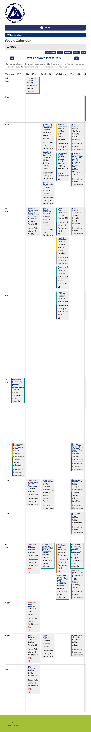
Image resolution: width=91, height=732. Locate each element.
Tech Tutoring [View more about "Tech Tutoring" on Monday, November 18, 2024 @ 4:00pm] (31, 546)
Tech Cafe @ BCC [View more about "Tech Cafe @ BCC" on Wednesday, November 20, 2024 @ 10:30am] (63, 267)
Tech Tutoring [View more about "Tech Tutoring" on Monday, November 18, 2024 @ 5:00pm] (31, 605)
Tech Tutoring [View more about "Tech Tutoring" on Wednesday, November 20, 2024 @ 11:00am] (61, 292)
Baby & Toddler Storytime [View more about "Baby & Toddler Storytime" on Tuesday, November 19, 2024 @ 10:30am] (47, 210)
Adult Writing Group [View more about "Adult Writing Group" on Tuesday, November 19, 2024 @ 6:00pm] (46, 637)
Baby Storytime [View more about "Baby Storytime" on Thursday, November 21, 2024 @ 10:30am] (76, 209)
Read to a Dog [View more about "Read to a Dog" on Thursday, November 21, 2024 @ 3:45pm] (76, 514)
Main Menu (15, 35)
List (59, 52)
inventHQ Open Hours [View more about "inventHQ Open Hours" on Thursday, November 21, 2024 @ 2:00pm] (77, 480)
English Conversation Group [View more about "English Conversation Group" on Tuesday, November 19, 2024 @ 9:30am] (48, 184)
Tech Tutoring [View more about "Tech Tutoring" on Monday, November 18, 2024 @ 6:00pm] (31, 636)
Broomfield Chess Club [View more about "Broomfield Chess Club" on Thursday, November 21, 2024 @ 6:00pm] (77, 636)
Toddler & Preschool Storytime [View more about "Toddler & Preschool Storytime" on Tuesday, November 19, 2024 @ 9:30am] (47, 153)
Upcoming (51, 52)
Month (67, 52)
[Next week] (76, 58)
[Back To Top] (13, 724)
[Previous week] (12, 58)
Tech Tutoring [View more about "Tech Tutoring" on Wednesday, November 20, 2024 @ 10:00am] (61, 209)
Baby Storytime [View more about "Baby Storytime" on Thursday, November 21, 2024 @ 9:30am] (76, 125)
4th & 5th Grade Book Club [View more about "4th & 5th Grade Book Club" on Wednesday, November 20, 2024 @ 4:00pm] (62, 546)
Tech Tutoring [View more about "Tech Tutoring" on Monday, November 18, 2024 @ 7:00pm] (31, 667)
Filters (12, 47)
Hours (48, 27)
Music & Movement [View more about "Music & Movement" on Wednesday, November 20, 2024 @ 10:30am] (62, 238)
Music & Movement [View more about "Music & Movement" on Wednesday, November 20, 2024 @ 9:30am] (62, 125)
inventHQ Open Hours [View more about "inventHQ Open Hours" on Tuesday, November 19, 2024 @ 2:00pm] (48, 480)
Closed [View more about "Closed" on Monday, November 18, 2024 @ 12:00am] (30, 80)
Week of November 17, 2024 (44, 58)
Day (83, 52)
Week (76, 52)
